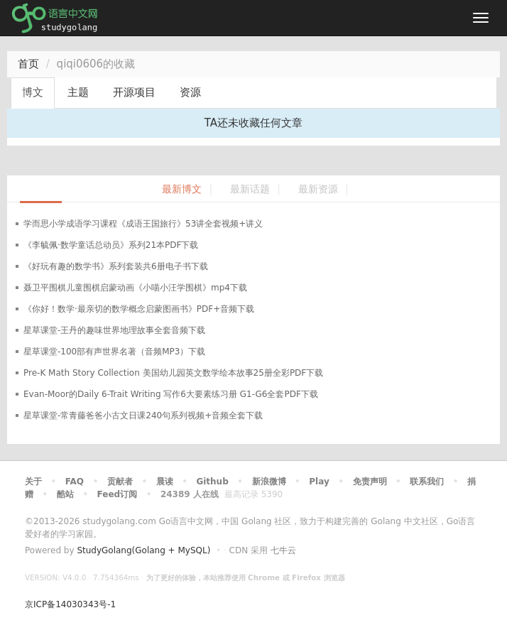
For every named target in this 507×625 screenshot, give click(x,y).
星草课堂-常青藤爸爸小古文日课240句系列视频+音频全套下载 (143, 415)
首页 (28, 64)
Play (319, 482)
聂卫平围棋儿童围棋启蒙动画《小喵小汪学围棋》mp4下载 (135, 288)
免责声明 (370, 482)
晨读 (164, 482)
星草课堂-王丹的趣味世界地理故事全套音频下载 (114, 330)
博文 (32, 92)
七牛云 (283, 550)
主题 (78, 92)
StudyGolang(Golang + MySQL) (143, 550)
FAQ (74, 482)
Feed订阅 (117, 494)
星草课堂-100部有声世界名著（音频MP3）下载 (114, 352)
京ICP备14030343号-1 (70, 604)
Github (212, 482)
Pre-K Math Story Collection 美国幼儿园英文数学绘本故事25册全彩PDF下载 (173, 373)
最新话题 (250, 189)
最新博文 (182, 189)
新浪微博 (269, 482)
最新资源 (318, 189)
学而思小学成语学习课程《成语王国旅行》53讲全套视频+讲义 (143, 224)
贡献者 (120, 482)
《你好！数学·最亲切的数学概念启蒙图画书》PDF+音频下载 (138, 309)
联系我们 (427, 482)
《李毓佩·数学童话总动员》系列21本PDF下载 (110, 245)
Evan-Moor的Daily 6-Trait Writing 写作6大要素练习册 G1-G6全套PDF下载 (170, 394)
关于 (33, 482)
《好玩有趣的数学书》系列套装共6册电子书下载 (115, 266)
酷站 (65, 494)
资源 (190, 92)
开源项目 (134, 92)
